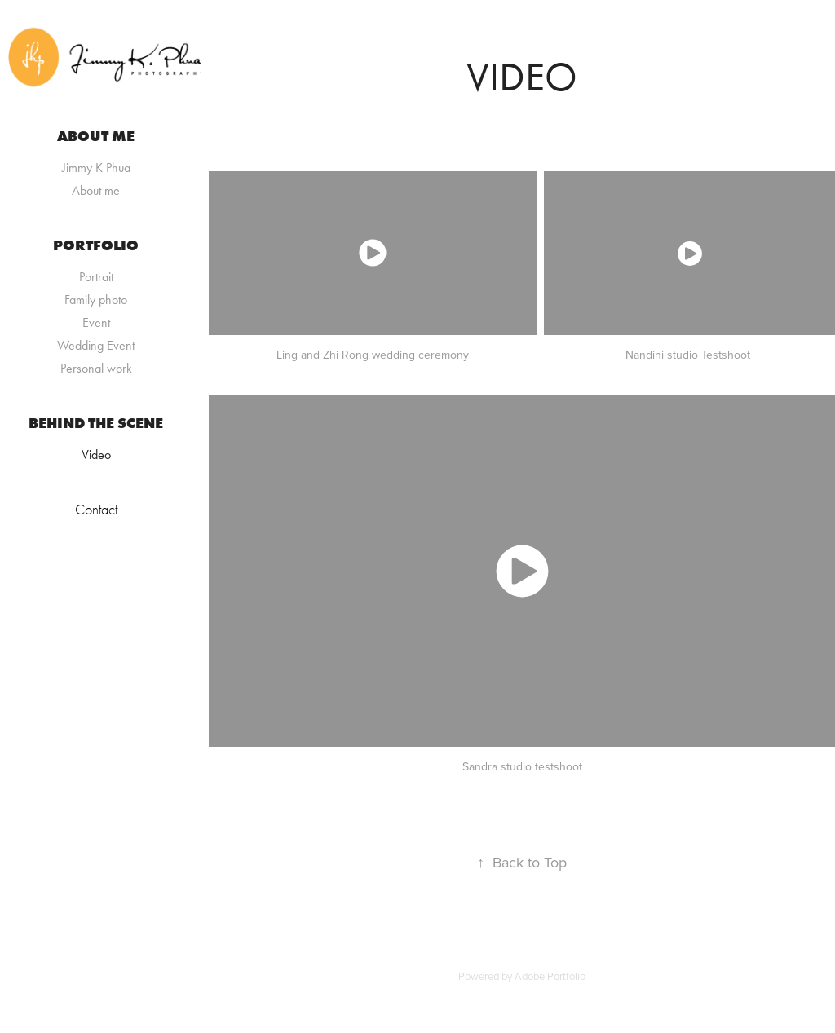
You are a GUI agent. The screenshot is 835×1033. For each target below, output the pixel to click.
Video (96, 454)
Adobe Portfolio (550, 976)
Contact (96, 510)
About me (96, 136)
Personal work (96, 368)
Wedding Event (96, 345)
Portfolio (96, 245)
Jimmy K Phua (96, 167)
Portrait (96, 277)
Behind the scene (96, 423)
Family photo (95, 299)
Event (96, 322)
